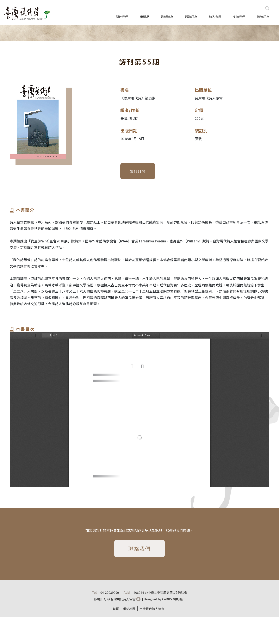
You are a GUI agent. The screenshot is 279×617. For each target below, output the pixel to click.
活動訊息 (191, 16)
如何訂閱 (138, 171)
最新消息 (167, 16)
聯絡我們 (139, 549)
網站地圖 (129, 608)
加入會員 (215, 16)
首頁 (116, 608)
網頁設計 (179, 599)
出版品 (144, 16)
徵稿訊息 (263, 16)
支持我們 (239, 16)
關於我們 (122, 16)
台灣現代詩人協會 (152, 608)
